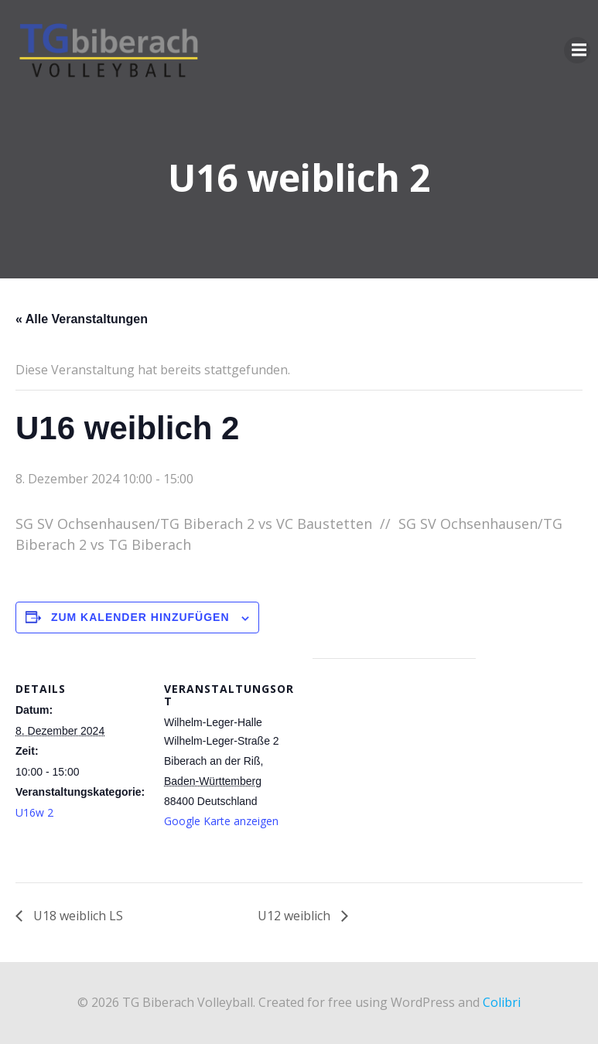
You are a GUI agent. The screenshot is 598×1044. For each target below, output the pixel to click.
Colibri (502, 1002)
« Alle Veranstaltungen (81, 319)
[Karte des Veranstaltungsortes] (394, 765)
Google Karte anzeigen (221, 821)
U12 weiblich (295, 915)
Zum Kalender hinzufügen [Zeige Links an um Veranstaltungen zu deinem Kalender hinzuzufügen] (140, 617)
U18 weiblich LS (76, 915)
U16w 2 (34, 812)
